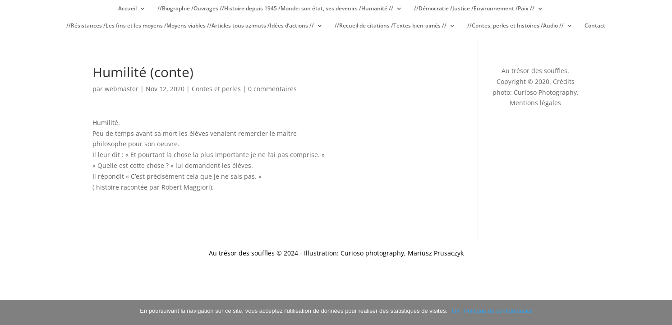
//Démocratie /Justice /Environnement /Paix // (474, 8)
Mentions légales (535, 102)
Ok (456, 310)
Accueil (127, 8)
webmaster (121, 88)
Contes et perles (216, 88)
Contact (595, 26)
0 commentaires (272, 88)
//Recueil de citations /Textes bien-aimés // (390, 26)
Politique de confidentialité (498, 310)
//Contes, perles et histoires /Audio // (515, 26)
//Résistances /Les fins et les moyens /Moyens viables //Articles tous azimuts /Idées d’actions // (190, 26)
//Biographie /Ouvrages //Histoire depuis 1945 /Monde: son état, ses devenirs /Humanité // (275, 8)
